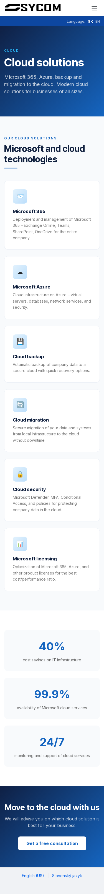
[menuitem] (33, 875)
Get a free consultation (52, 843)
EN (97, 21)
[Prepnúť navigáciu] (94, 8)
